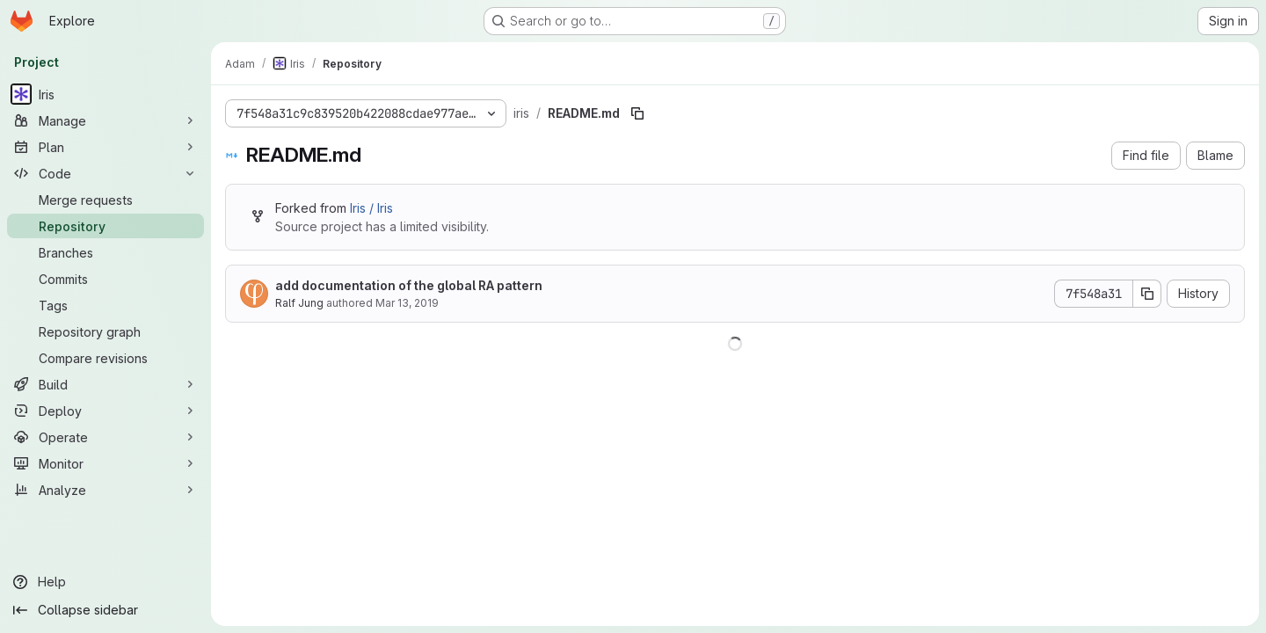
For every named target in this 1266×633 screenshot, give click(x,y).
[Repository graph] (105, 331)
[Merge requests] (105, 199)
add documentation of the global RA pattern (408, 285)
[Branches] (105, 252)
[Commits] (105, 278)
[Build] (105, 384)
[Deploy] (105, 410)
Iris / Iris (371, 207)
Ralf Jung (299, 302)
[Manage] (105, 120)
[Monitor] (105, 463)
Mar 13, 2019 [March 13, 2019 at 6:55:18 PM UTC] (407, 302)
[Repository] (105, 226)
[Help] (105, 582)
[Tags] (105, 305)
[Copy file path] (637, 113)
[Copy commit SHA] (1147, 294)
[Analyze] (105, 489)
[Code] (105, 173)
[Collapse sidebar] (105, 610)
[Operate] (105, 437)
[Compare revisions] (105, 358)
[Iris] (105, 94)
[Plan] (105, 147)
